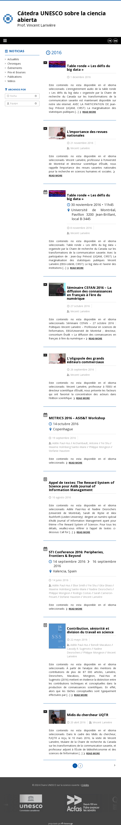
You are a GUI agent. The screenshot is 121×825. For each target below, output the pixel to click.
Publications (15, 76)
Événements (15, 68)
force (68, 823)
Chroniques (14, 63)
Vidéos (11, 81)
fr (110, 40)
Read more (89, 111)
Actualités (13, 59)
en (115, 40)
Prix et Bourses (17, 72)
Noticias (16, 51)
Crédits (85, 785)
